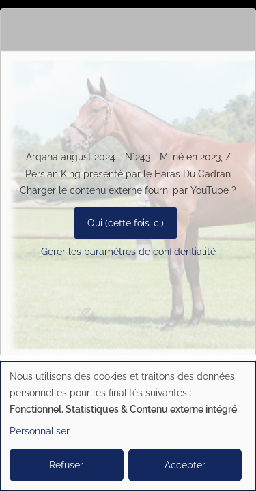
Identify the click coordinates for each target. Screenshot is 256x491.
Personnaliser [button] (40, 431)
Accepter (185, 465)
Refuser (66, 465)
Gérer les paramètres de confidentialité (128, 251)
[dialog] (128, 426)
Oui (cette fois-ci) (125, 223)
